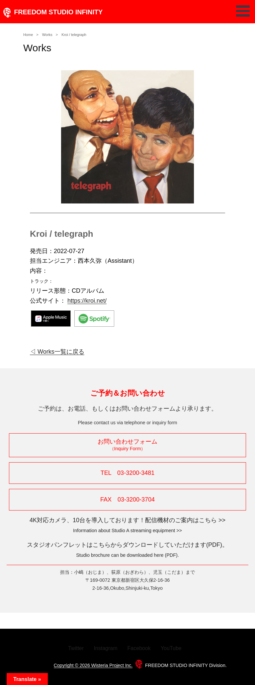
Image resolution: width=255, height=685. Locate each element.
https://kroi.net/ (87, 300)
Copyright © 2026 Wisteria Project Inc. (93, 665)
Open (244, 10)
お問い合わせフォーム (127, 444)
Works (47, 35)
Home (28, 35)
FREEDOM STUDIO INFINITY (51, 12)
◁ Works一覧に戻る (57, 351)
